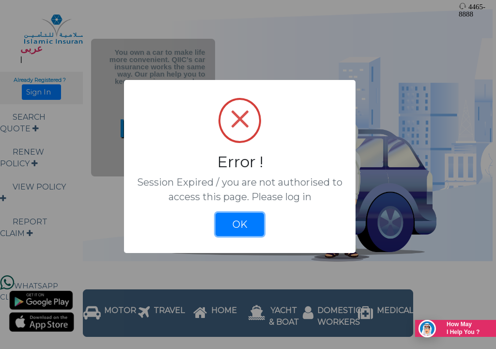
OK (240, 224)
